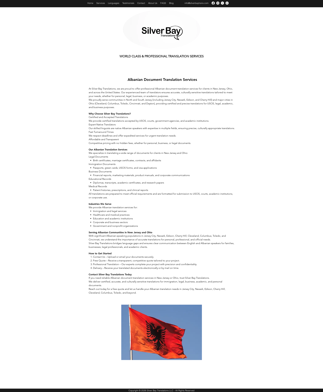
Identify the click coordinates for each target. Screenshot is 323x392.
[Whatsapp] (227, 3)
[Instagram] (217, 3)
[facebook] (213, 3)
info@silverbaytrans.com (197, 3)
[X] (222, 3)
